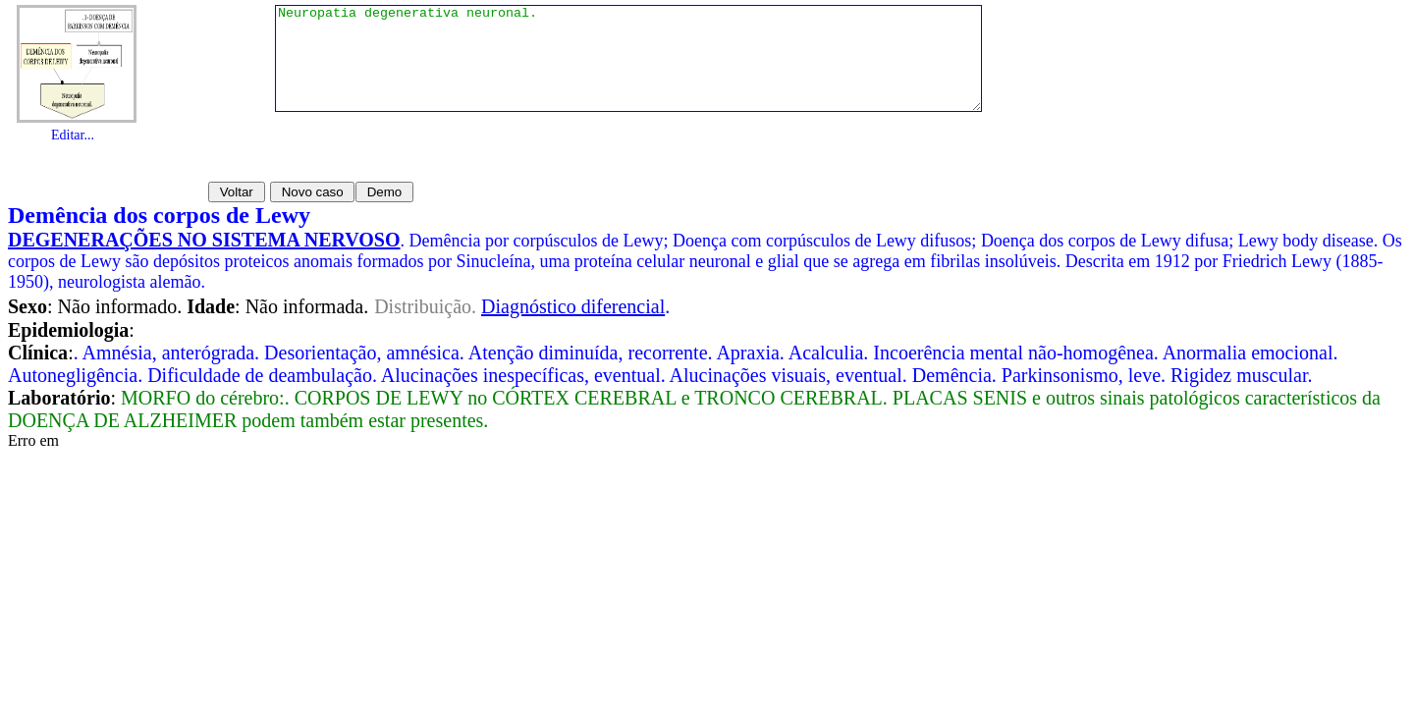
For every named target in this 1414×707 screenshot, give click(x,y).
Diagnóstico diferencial (573, 306)
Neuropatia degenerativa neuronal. (628, 69)
